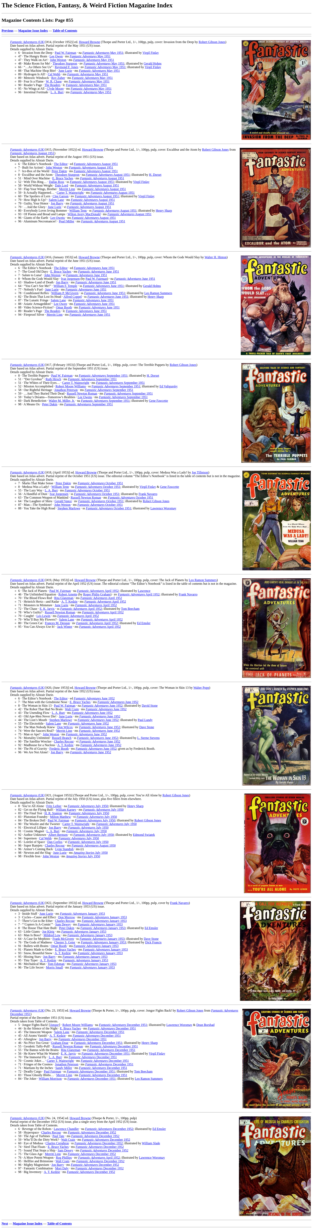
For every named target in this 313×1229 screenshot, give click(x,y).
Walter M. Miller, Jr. (62, 400)
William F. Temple (65, 286)
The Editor (61, 164)
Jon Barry (57, 203)
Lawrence (144, 590)
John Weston (58, 60)
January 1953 (82, 913)
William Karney (66, 809)
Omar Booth (64, 307)
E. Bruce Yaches (62, 178)
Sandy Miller (63, 1068)
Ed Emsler (144, 623)
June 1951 (94, 268)
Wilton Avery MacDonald (83, 214)
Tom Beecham (130, 608)
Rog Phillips (64, 1157)
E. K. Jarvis (47, 608)
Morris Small (54, 967)
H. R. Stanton (53, 813)
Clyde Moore (55, 88)
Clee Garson (61, 196)
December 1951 (123, 1025)
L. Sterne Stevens (148, 738)
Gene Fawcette (158, 400)
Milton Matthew (60, 816)
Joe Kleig (48, 931)
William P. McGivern (64, 293)
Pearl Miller (66, 221)
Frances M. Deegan (57, 623)
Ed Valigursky (168, 386)
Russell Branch (61, 738)
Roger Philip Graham (96, 594)
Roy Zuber (58, 78)
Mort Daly (61, 1168)
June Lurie (65, 70)
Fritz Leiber (53, 806)
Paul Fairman (52, 1071)
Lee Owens (57, 217)
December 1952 (109, 1129)
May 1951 (102, 52)
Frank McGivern (63, 938)
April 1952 (98, 590)
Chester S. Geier (64, 942)
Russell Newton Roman (82, 393)
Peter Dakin (59, 171)
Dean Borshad (205, 1025)
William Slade (151, 1143)
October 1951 (100, 483)
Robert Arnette (67, 594)
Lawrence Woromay (163, 508)
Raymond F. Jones (66, 67)
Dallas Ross (56, 182)
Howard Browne (89, 42)
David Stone (150, 705)
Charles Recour (64, 741)
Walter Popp (201, 687)
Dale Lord (61, 185)
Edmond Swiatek (144, 834)
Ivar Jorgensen (70, 278)
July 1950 (88, 806)
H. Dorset (155, 174)
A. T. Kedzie (69, 601)
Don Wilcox (65, 727)
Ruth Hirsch (53, 379)
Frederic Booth (59, 748)
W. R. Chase (54, 81)
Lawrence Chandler (66, 1129)
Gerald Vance (63, 501)
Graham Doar (59, 1042)
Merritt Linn (67, 189)
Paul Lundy (145, 720)
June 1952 (94, 698)
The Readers (52, 85)
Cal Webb (54, 74)
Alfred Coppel (72, 296)
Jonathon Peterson (66, 390)
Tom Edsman (56, 964)
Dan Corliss (54, 842)
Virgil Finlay (151, 52)
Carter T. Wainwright (70, 192)
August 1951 (32, 153)
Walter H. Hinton (216, 257)
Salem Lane (56, 199)
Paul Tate (58, 1136)
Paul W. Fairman (65, 52)
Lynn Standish (64, 849)
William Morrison (50, 1078)
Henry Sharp (164, 210)
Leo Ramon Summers (158, 293)
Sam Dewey (63, 924)
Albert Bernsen (58, 834)
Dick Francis (153, 942)
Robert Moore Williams (70, 386)
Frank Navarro (148, 494)
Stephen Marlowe (68, 508)
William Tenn (78, 210)
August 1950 (94, 845)
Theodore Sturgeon (65, 63)
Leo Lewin (44, 616)
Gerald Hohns (152, 63)
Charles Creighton (57, 1143)
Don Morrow (66, 917)
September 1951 (103, 375)
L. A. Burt (57, 92)
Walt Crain (72, 709)
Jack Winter (64, 626)
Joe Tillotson (200, 472)
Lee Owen (56, 56)
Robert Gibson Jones (212, 42)
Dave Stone (146, 727)
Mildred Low (52, 935)
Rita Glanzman (63, 598)
